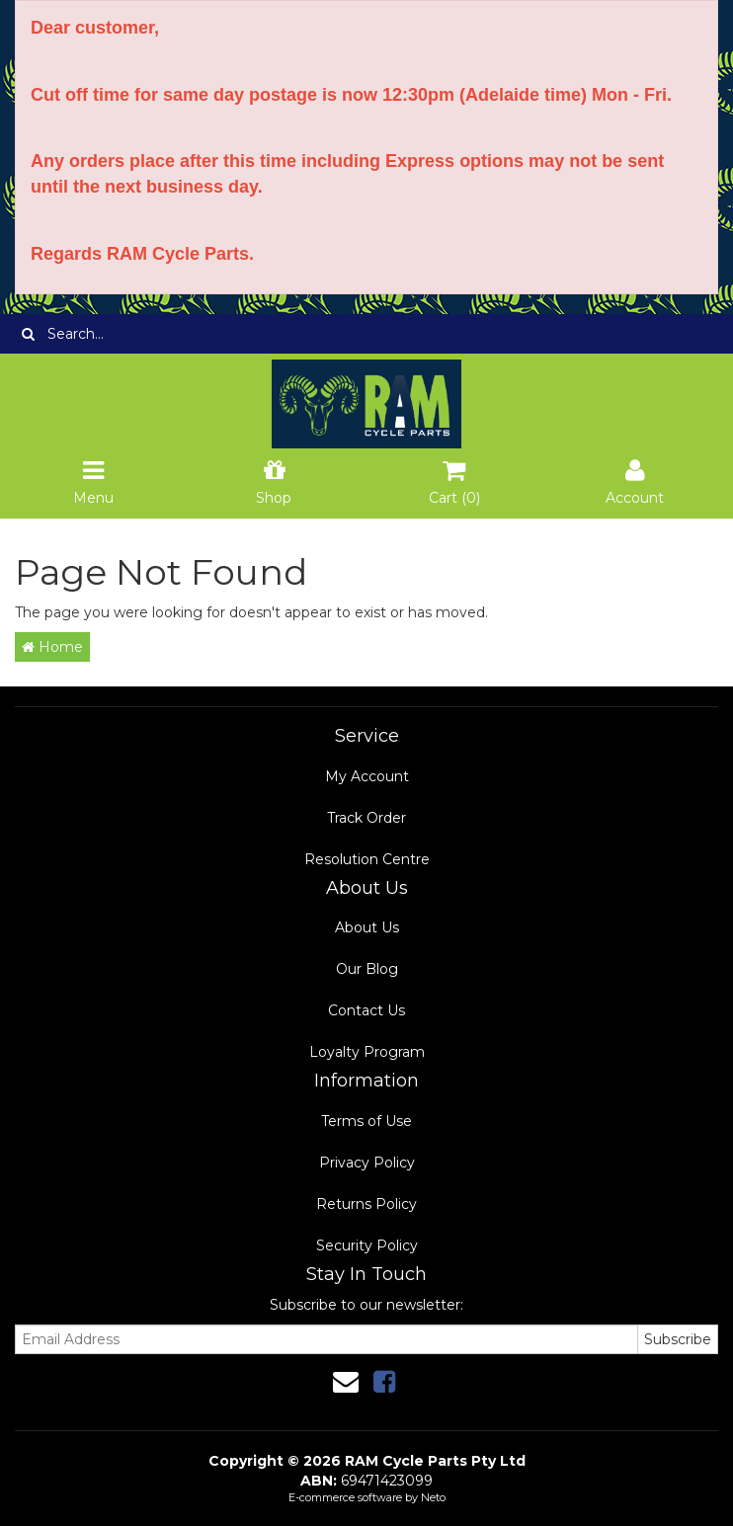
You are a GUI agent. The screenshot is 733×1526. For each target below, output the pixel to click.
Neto (433, 1497)
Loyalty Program (367, 1052)
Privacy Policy (367, 1162)
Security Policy (367, 1245)
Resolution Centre (367, 859)
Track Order (366, 818)
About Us (367, 927)
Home (52, 647)
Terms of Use (366, 1121)
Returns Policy (366, 1204)
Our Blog (367, 969)
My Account (367, 776)
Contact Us (366, 1010)
